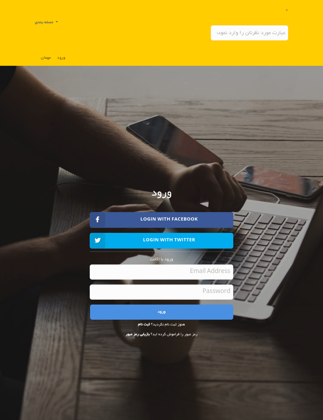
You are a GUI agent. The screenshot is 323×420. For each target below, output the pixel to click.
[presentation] (174, 353)
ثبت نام (144, 324)
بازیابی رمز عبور (138, 334)
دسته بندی (45, 22)
